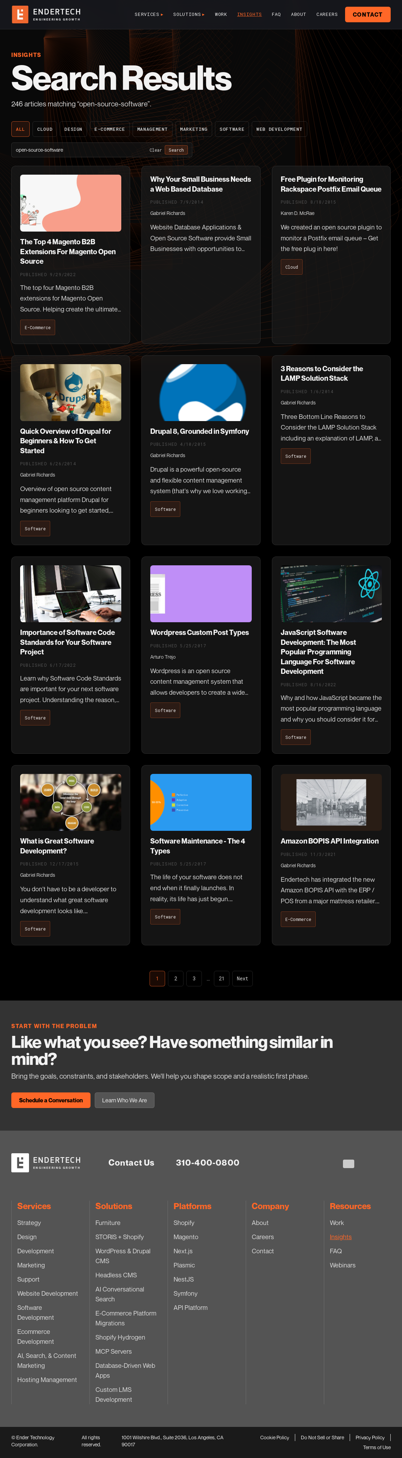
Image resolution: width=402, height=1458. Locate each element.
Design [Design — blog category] (73, 129)
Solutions (189, 14)
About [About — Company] (260, 1222)
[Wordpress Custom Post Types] (201, 655)
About (299, 14)
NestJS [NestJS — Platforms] (184, 1279)
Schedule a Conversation (51, 1100)
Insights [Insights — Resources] (341, 1237)
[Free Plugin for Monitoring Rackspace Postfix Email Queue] (331, 254)
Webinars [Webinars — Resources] (343, 1265)
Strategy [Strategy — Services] (29, 1222)
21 (222, 978)
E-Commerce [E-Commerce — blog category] (109, 129)
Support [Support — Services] (28, 1279)
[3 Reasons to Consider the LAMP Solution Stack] (331, 450)
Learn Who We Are (124, 1100)
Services (149, 14)
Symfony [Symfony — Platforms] (186, 1293)
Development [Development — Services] (35, 1251)
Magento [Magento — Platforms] (186, 1237)
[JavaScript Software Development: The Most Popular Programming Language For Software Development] (331, 655)
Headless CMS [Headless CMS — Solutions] (116, 1275)
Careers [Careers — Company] (263, 1237)
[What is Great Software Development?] (71, 855)
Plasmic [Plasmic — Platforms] (184, 1265)
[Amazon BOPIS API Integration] (331, 855)
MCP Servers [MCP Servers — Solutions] (113, 1351)
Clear (156, 150)
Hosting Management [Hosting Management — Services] (47, 1379)
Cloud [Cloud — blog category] (44, 129)
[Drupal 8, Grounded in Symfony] (201, 450)
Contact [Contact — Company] (263, 1251)
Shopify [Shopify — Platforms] (184, 1222)
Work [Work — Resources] (337, 1222)
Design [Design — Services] (27, 1237)
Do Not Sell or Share (322, 1437)
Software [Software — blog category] (232, 129)
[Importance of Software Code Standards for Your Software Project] (71, 655)
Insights (249, 14)
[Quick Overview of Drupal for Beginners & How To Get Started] (71, 450)
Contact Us (132, 1162)
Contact (368, 14)
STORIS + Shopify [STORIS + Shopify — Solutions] (119, 1237)
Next (242, 978)
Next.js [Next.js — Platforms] (183, 1251)
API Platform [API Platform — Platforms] (191, 1307)
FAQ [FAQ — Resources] (336, 1251)
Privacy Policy (370, 1437)
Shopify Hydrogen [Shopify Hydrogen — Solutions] (120, 1337)
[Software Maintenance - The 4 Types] (201, 855)
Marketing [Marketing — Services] (31, 1265)
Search (176, 150)
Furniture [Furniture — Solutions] (108, 1222)
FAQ (276, 14)
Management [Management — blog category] (152, 129)
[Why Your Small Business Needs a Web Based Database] (201, 254)
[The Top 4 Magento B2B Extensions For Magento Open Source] (71, 254)
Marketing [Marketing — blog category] (194, 129)
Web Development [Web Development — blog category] (279, 129)
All (20, 129)
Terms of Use (377, 1447)
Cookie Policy (274, 1437)
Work (221, 14)
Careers (327, 14)
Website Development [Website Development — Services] (47, 1293)
